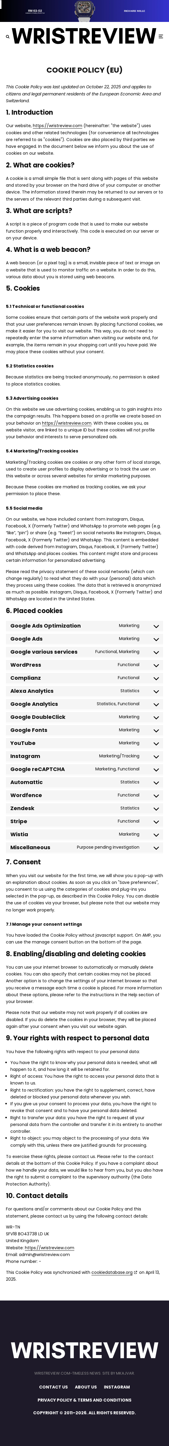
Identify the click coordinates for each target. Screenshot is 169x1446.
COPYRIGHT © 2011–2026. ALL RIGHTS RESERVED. (84, 1413)
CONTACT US (53, 1387)
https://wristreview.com (57, 126)
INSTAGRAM (117, 1387)
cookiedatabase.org (112, 1272)
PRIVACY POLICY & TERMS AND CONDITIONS (84, 1400)
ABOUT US (86, 1387)
